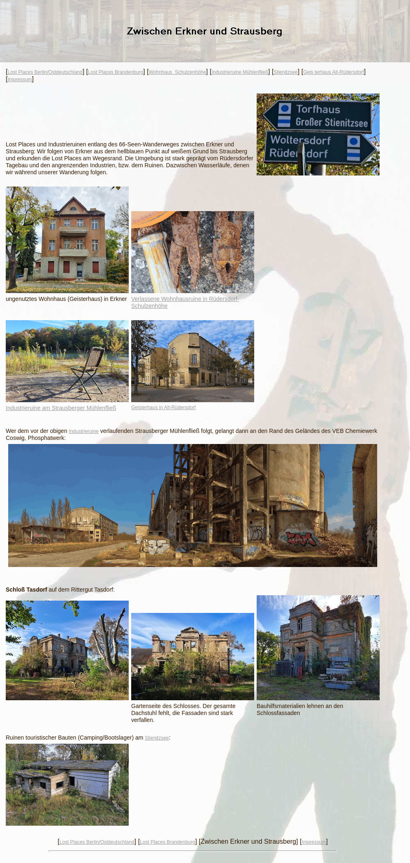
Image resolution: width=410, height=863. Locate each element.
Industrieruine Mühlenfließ (240, 72)
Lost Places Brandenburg (116, 72)
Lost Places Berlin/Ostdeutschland (44, 72)
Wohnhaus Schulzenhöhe (177, 72)
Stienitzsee (285, 72)
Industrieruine (84, 431)
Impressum (19, 79)
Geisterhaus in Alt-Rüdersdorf (163, 407)
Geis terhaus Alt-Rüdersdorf (333, 72)
